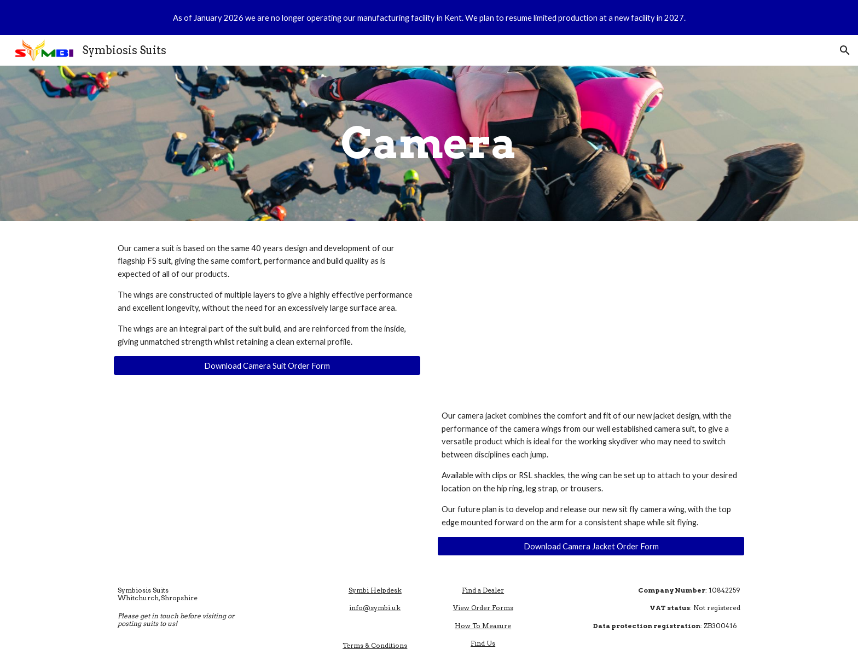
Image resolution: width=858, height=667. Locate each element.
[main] (429, 143)
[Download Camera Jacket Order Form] (591, 546)
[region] (429, 17)
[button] (845, 50)
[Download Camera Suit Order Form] (267, 365)
